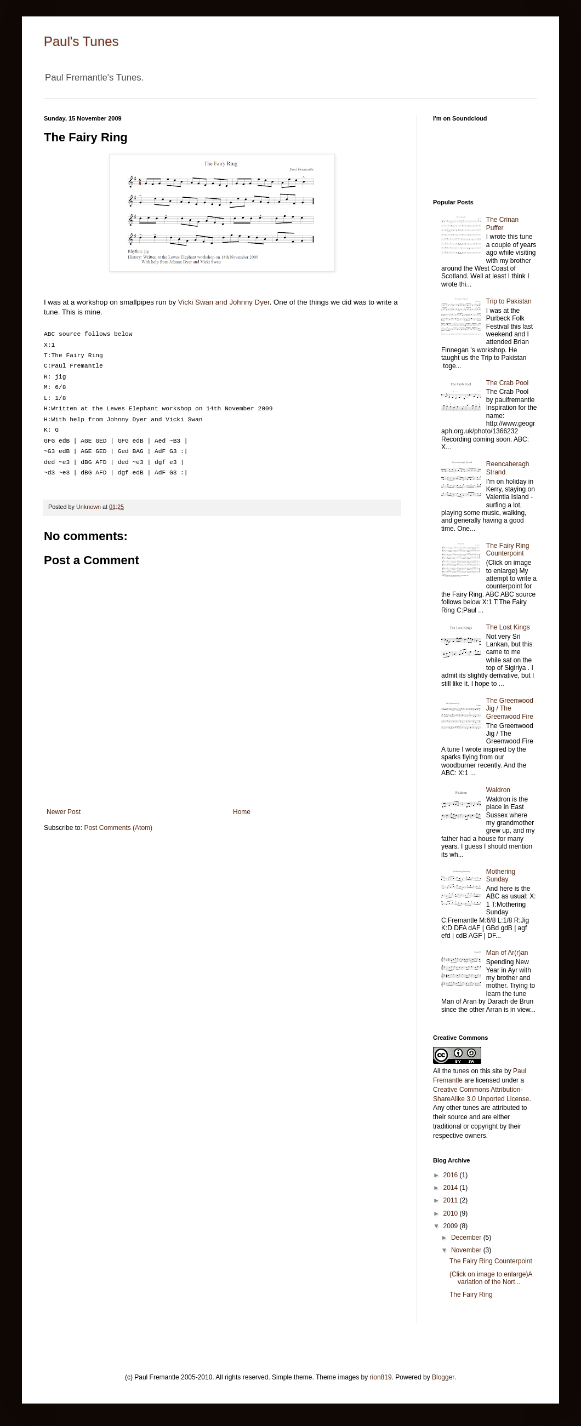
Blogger (443, 1377)
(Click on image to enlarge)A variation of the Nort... (490, 1278)
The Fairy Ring (471, 1294)
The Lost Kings (508, 627)
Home (241, 812)
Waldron (498, 790)
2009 (451, 1226)
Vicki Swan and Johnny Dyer (224, 302)
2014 (451, 1188)
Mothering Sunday (500, 875)
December (467, 1237)
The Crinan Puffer (502, 223)
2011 (451, 1200)
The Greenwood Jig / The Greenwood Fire (509, 708)
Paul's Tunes (81, 41)
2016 (451, 1175)
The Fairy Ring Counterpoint (507, 549)
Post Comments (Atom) (118, 828)
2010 (451, 1213)
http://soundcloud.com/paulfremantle (485, 155)
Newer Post (64, 812)
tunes (461, 1071)
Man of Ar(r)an (507, 953)
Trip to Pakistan (509, 301)
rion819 (381, 1377)
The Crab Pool (507, 383)
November (467, 1250)
